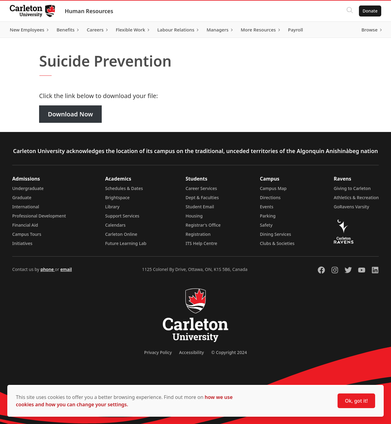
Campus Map (273, 188)
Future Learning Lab (125, 243)
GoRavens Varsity (351, 207)
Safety (266, 225)
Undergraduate (28, 188)
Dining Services (275, 234)
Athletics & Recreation (356, 197)
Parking (268, 216)
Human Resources (89, 11)
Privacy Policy (158, 352)
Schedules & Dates (124, 188)
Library (112, 207)
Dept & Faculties (202, 197)
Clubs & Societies (277, 243)
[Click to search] (350, 10)
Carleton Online (121, 234)
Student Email (200, 207)
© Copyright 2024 (229, 352)
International (25, 207)
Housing (194, 216)
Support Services (122, 216)
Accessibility (191, 352)
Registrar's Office (203, 225)
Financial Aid (25, 225)
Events (266, 207)
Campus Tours (26, 234)
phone (47, 269)
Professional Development (39, 216)
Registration (198, 234)
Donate (370, 11)
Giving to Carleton (352, 188)
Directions (270, 197)
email (66, 269)
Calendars (115, 225)
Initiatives (22, 243)
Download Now (70, 114)
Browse (369, 30)
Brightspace (117, 197)
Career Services (201, 188)
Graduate (21, 197)
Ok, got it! (356, 400)
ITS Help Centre (201, 243)
